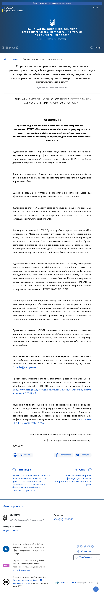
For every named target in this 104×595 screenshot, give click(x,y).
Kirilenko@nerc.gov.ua (24, 367)
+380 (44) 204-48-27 (63, 519)
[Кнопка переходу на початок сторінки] (94, 589)
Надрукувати (23, 455)
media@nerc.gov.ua (21, 570)
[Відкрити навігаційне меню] (100, 8)
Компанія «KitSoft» (69, 583)
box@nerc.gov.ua (11, 531)
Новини (14, 59)
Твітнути (85, 455)
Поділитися (67, 455)
